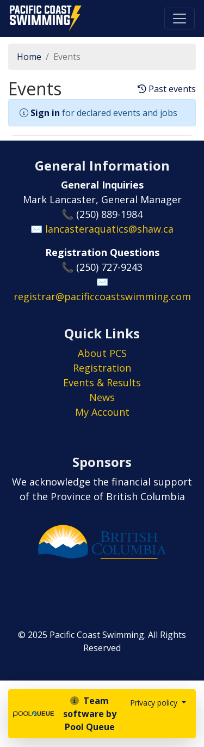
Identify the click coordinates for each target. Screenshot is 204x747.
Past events (167, 89)
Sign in (45, 113)
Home (29, 57)
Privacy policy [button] (155, 702)
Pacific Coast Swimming (13, 8)
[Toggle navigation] (179, 18)
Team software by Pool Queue (89, 714)
